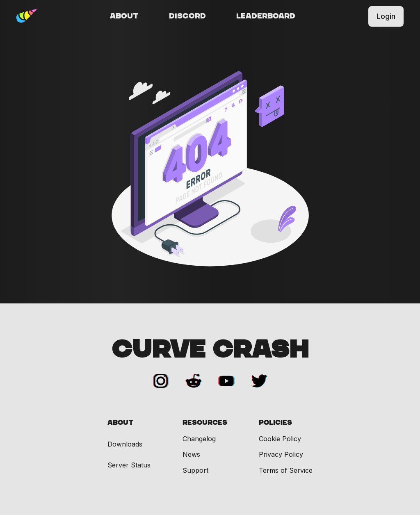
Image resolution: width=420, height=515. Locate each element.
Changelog (199, 438)
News (191, 454)
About (124, 16)
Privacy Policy (281, 454)
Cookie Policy (280, 438)
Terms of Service (286, 470)
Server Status (129, 465)
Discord (187, 16)
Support (195, 470)
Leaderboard (265, 16)
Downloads (124, 444)
